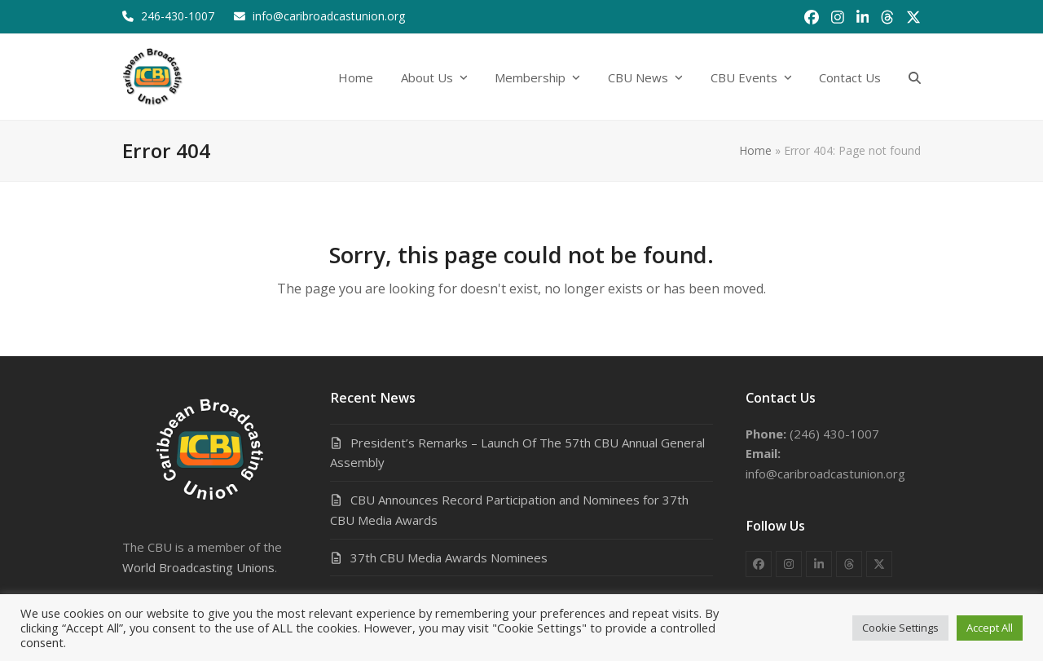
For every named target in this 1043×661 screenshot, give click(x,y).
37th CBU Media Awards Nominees (449, 557)
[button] (915, 77)
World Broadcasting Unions (198, 567)
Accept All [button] (989, 627)
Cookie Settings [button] (900, 627)
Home (755, 150)
